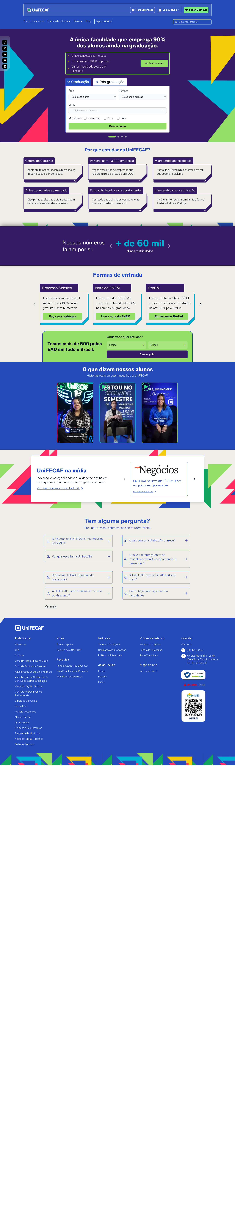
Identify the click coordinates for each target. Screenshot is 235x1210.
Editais (101, 671)
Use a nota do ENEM (115, 316)
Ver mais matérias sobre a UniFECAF (60, 488)
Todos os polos (65, 644)
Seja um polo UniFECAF (69, 650)
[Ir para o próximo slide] (169, 246)
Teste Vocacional (149, 655)
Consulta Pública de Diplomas (30, 666)
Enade (101, 682)
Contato (19, 655)
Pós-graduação (110, 82)
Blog (88, 21)
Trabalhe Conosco (24, 744)
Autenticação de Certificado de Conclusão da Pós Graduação (31, 679)
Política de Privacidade (110, 655)
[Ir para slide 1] (112, 136)
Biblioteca (20, 644)
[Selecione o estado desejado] (126, 345)
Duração (123, 90)
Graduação (78, 82)
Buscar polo (147, 354)
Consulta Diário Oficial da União (31, 660)
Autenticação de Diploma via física (33, 671)
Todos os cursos (34, 21)
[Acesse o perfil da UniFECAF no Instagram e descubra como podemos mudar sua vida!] (5, 48)
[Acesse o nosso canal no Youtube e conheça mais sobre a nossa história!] (5, 54)
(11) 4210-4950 (192, 650)
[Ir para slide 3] (122, 136)
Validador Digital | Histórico (29, 738)
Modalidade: (76, 118)
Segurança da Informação (112, 650)
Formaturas (21, 706)
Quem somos (22, 722)
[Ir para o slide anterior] (110, 246)
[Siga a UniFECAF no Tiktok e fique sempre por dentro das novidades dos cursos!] (5, 42)
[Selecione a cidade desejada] (168, 345)
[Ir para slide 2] (118, 136)
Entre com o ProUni (169, 316)
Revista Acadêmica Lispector (72, 665)
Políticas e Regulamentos (28, 728)
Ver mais (51, 606)
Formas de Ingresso (150, 644)
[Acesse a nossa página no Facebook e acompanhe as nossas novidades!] (5, 60)
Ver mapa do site (149, 671)
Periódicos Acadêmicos (69, 676)
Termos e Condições (109, 644)
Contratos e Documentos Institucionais (28, 693)
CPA (17, 650)
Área (71, 90)
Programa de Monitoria (27, 733)
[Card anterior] (34, 304)
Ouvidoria (186, 644)
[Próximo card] (201, 304)
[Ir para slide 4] (126, 136)
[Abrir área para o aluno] (169, 10)
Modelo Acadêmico (25, 711)
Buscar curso (117, 126)
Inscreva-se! (154, 63)
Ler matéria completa (144, 491)
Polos (78, 21)
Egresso (102, 676)
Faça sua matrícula (62, 316)
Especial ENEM (104, 21)
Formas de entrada (58, 21)
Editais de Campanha (26, 700)
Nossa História (23, 717)
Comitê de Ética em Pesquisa (72, 671)
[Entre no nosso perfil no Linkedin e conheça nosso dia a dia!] (5, 66)
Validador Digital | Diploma (28, 686)
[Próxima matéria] (194, 479)
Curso (72, 104)
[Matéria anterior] (124, 479)
